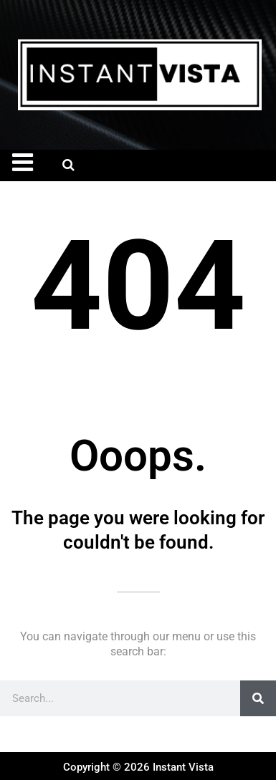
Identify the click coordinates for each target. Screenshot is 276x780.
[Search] (258, 698)
